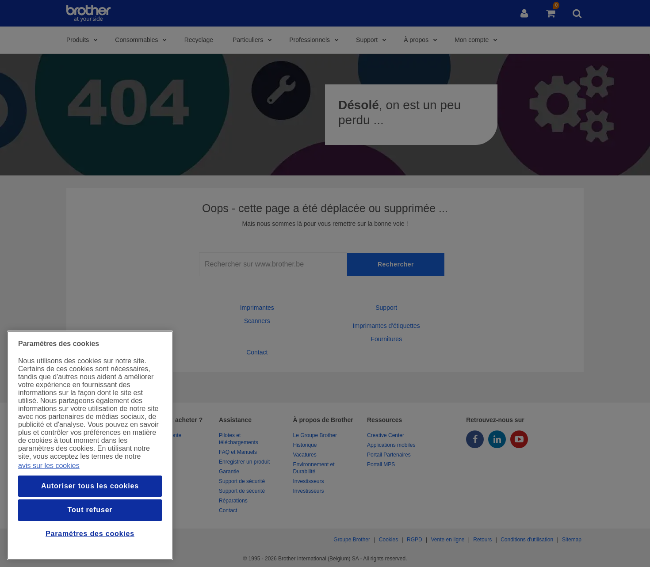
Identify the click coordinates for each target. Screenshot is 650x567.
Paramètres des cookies (90, 533)
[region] (90, 445)
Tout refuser (90, 510)
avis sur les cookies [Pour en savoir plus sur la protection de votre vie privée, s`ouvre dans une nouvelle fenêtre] (49, 465)
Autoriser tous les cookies (90, 486)
